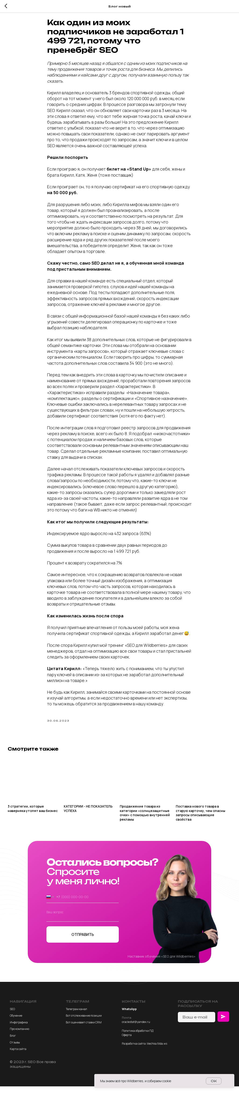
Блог (13, 1044)
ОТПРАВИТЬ (82, 943)
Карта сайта (18, 1058)
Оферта (127, 1044)
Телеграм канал (76, 1018)
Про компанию (19, 1037)
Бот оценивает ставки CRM (84, 1031)
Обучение (16, 1024)
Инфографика (19, 1031)
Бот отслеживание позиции (84, 1024)
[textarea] (82, 923)
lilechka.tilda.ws (157, 1052)
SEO (12, 1018)
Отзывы (15, 1051)
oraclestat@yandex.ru (136, 1030)
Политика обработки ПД (137, 1039)
